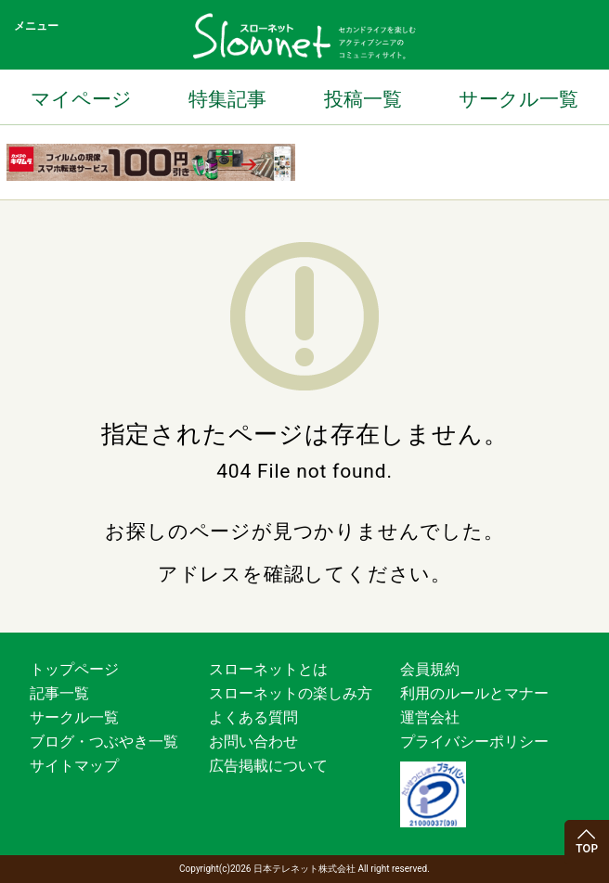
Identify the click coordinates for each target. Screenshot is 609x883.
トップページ (74, 669)
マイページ (81, 99)
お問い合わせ (253, 741)
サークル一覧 (518, 99)
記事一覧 (59, 693)
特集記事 (227, 99)
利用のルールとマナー (474, 693)
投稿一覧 (363, 99)
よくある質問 (253, 717)
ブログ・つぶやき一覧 (104, 741)
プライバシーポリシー (474, 741)
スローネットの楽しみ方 (290, 693)
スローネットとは (268, 669)
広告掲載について (268, 765)
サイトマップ (74, 765)
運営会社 (430, 717)
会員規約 (430, 669)
